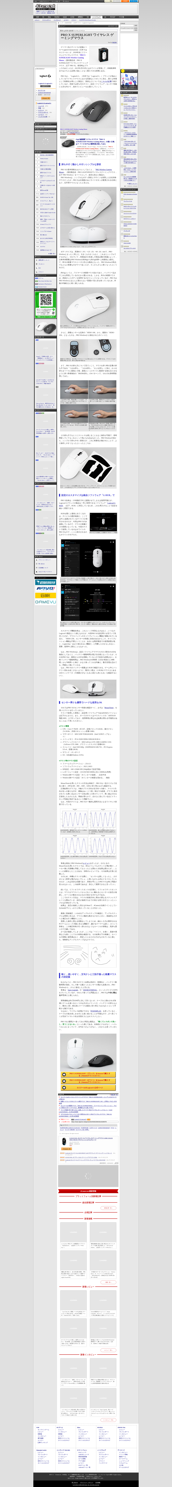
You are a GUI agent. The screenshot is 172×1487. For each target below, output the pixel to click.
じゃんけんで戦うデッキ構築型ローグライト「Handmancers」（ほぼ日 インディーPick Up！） (73, 1245)
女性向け (80, 17)
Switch (65, 17)
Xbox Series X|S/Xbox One (45, 281)
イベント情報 (123, 1454)
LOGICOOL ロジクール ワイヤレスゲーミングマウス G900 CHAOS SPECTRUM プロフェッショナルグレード (91, 1139)
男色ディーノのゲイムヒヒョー (47, 176)
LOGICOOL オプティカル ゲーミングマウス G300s (81, 1157)
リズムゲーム (123, 1463)
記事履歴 (125, 1)
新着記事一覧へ (108, 1208)
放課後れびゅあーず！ (46, 250)
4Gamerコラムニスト (45, 224)
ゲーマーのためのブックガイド (47, 205)
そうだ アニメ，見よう (46, 200)
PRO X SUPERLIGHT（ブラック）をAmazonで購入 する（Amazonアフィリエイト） (90, 1075)
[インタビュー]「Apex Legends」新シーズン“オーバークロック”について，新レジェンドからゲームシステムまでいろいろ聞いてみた (103, 1412)
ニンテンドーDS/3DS (63, 1450)
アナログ (112, 17)
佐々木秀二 (82, 1129)
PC (43, 17)
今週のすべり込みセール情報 (47, 186)
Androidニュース (83, 1454)
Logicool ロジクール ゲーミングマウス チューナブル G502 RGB (85, 1160)
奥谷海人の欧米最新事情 (47, 155)
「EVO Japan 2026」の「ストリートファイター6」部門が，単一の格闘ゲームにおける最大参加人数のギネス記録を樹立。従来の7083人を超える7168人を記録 (130, 143)
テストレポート (46, 20)
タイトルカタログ (64, 1440)
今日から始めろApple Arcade (47, 212)
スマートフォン (82, 1450)
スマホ (72, 17)
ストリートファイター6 (130, 213)
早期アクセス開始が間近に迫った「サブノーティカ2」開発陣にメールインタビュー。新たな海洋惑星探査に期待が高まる (45, 528)
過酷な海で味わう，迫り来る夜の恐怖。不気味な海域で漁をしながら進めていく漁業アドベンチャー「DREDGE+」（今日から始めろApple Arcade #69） (73, 1274)
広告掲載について (43, 567)
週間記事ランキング (44, 260)
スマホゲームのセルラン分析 (47, 181)
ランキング (134, 1)
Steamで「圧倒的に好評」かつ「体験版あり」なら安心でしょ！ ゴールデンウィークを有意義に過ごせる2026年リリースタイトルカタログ (45, 358)
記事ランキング (43, 1442)
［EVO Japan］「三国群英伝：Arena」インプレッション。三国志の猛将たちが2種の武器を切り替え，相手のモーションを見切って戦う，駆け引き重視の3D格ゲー (130, 169)
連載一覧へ (53, 253)
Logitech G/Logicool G (45, 83)
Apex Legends (73, 990)
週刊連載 (40, 1438)
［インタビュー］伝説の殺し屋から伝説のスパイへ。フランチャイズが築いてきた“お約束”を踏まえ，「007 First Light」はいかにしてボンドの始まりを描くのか (45, 551)
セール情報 (82, 1459)
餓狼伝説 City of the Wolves (130, 236)
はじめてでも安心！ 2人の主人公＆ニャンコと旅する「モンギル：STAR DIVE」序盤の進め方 (45, 381)
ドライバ (73, 20)
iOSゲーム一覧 (83, 1465)
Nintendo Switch (42, 286)
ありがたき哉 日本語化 (46, 238)
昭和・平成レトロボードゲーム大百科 (47, 220)
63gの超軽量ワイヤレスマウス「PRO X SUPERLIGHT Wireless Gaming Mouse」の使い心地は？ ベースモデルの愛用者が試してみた (95, 141)
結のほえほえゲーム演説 (47, 209)
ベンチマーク (103, 1463)
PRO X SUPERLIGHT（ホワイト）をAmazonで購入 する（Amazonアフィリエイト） (90, 1081)
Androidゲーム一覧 (84, 1467)
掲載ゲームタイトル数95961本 (45, 11)
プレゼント (42, 264)
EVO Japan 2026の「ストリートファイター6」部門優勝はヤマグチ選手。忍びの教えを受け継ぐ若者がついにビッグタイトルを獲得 (130, 125)
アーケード (121, 1450)
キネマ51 (42, 246)
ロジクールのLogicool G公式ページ (90, 1088)
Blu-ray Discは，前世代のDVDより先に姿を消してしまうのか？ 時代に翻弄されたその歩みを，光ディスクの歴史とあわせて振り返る (45, 405)
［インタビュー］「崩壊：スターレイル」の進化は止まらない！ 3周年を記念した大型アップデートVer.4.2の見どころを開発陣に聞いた (45, 504)
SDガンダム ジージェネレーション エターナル (130, 207)
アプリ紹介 (82, 1461)
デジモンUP (127, 230)
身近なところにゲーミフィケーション (47, 242)
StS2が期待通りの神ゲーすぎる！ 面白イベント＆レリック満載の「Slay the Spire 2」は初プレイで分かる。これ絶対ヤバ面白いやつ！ (45, 478)
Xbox (49, 17)
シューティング (124, 1461)
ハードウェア (96, 17)
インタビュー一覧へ (108, 1420)
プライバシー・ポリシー (86, 1482)
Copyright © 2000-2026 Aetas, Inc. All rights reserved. (86, 1484)
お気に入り (117, 1)
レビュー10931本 (41, 13)
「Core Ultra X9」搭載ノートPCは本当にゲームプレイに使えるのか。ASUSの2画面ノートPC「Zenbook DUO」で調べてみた (73, 1313)
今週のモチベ (43, 162)
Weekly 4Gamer (44, 158)
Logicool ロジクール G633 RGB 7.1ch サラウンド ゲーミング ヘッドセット (88, 1153)
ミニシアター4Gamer (45, 231)
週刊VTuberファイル (45, 172)
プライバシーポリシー (45, 559)
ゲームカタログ (124, 1467)
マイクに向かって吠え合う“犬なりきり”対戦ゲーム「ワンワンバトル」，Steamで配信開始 (130, 108)
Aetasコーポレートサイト (45, 571)
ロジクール (41, 90)
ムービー (66, 20)
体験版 (40, 1434)
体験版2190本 (51, 13)
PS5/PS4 (57, 17)
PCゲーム (40, 278)
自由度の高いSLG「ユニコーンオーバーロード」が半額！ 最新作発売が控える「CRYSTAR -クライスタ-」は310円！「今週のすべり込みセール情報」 (130, 116)
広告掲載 (97, 1482)
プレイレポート (83, 1432)
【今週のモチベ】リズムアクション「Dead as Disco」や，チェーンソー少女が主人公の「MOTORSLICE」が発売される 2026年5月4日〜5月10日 (103, 1274)
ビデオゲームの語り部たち (47, 227)
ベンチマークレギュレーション (87, 20)
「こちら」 (96, 1476)
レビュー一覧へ (108, 1350)
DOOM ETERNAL (90, 990)
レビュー (37, 20)
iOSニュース (82, 1452)
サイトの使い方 (56, 1)
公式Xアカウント (44, 1)
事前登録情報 (82, 1456)
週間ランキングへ (133, 183)
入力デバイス (93, 1128)
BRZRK (114, 42)
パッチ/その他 (42, 116)
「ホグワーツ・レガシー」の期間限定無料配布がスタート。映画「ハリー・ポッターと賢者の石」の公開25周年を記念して (130, 134)
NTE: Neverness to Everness (130, 195)
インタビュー (57, 20)
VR (88, 17)
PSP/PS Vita (121, 1427)
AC (105, 17)
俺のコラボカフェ (45, 216)
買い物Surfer (43, 234)
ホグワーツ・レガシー (130, 218)
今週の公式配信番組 (45, 169)
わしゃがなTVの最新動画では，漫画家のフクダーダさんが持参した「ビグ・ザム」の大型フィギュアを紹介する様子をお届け (130, 178)
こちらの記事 (106, 81)
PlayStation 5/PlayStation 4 (45, 284)
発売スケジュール (64, 1438)
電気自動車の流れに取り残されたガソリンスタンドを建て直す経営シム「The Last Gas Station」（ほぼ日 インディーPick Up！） (103, 1245)
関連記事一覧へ (114, 1094)
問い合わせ (66, 1)
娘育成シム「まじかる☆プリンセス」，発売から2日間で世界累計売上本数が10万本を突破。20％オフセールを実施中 (130, 99)
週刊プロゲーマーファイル (47, 165)
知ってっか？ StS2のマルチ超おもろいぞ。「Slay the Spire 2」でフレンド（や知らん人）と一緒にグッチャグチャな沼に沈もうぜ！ (45, 455)
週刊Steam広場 (44, 190)
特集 (39, 108)
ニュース (41, 106)
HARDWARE (85, 1128)
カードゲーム (123, 1459)
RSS (36, 1)
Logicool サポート (74, 132)
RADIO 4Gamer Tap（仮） (47, 197)
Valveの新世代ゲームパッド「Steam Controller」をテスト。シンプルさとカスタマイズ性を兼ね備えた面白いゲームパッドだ (103, 1313)
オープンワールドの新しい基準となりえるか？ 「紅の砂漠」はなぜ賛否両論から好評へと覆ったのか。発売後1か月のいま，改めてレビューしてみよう (45, 431)
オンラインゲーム (43, 1429)
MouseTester (109, 708)
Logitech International (44, 92)
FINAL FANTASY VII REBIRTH (130, 224)
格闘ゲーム (122, 1456)
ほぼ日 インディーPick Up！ (47, 193)
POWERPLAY (96, 1011)
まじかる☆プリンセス (130, 248)
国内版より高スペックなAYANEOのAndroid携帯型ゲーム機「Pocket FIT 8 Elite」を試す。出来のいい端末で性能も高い (102, 1341)
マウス (112, 1128)
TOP (37, 17)
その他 (121, 1465)
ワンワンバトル (128, 201)
